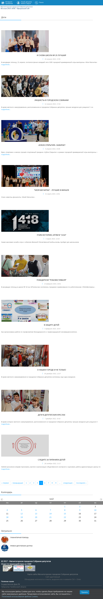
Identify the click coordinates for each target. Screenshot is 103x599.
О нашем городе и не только (51, 369)
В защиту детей (51, 325)
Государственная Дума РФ (10, 584)
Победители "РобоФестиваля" (51, 280)
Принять (84, 592)
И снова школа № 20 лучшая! (51, 55)
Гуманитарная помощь (19, 537)
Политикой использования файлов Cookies (20, 596)
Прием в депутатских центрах (21, 546)
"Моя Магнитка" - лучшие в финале (51, 190)
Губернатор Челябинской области (13, 587)
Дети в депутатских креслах (51, 414)
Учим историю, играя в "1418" (51, 235)
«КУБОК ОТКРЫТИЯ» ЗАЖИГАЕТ (51, 145)
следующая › (68, 483)
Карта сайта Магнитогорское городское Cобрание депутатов (53, 574)
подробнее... (5, 64)
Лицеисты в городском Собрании (51, 100)
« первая (5, 483)
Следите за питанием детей (51, 459)
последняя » (81, 483)
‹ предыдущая (17, 483)
